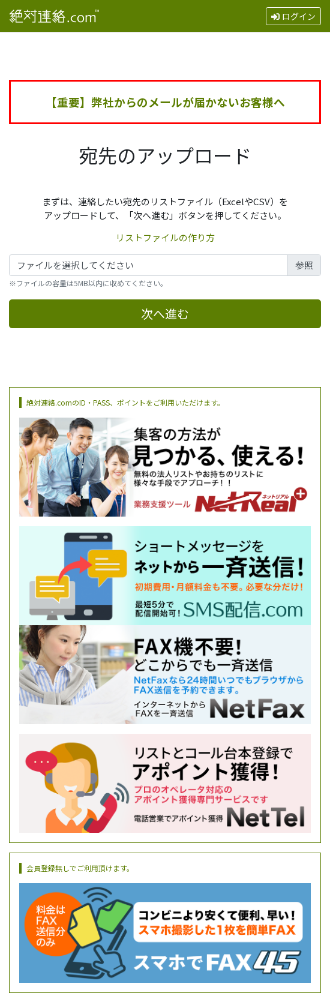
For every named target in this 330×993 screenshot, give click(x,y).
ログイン (293, 16)
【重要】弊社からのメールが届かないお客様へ (165, 102)
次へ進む (165, 313)
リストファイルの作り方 (165, 237)
